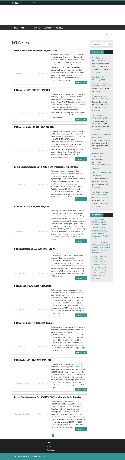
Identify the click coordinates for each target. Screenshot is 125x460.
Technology (36, 27)
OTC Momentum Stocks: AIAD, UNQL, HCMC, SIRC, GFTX (34, 127)
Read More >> (81, 82)
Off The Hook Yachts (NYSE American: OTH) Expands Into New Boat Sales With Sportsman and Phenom (101, 247)
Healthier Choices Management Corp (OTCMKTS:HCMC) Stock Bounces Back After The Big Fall (48, 166)
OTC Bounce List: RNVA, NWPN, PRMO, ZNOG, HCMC (32, 285)
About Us (28, 3)
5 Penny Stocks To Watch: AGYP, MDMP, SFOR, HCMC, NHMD (35, 50)
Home (16, 27)
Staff (35, 3)
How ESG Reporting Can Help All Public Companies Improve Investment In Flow (101, 174)
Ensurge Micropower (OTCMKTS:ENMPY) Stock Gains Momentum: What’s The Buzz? (101, 97)
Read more (96, 72)
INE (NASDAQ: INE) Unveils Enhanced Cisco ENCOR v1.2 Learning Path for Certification (99, 273)
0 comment (43, 74)
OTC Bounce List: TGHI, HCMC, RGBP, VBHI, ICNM (31, 206)
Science (24, 27)
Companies (48, 27)
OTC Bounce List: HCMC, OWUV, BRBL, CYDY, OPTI (32, 90)
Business (59, 27)
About (49, 446)
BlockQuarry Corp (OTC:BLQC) (101, 78)
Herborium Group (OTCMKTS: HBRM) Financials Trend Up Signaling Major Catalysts (101, 116)
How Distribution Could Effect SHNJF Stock (100, 193)
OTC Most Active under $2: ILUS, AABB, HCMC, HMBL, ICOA (35, 248)
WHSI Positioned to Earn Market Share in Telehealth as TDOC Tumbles (101, 136)
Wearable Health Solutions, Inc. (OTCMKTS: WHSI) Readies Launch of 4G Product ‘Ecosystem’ (100, 155)
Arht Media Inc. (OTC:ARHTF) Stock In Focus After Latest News (101, 59)
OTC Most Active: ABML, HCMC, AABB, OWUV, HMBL (32, 360)
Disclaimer (51, 450)
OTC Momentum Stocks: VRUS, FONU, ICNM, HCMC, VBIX (34, 323)
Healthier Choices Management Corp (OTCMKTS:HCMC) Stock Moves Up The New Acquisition (47, 397)
